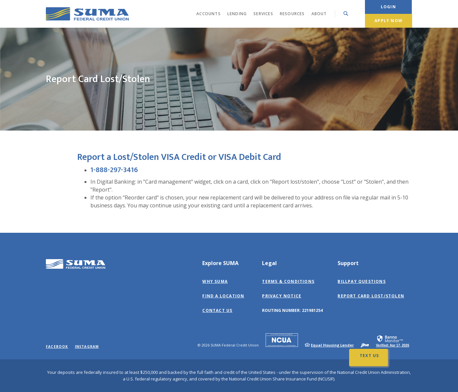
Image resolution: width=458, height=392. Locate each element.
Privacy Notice (281, 296)
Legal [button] (269, 263)
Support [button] (348, 263)
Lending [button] (237, 13)
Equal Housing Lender (332, 345)
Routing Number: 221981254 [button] (292, 310)
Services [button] (263, 13)
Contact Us (217, 310)
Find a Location (223, 296)
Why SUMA (215, 281)
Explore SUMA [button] (220, 263)
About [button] (319, 13)
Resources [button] (292, 13)
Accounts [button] (208, 13)
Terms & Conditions (288, 281)
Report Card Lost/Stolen (371, 296)
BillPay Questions (361, 281)
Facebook (57, 346)
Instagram (87, 346)
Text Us (369, 355)
